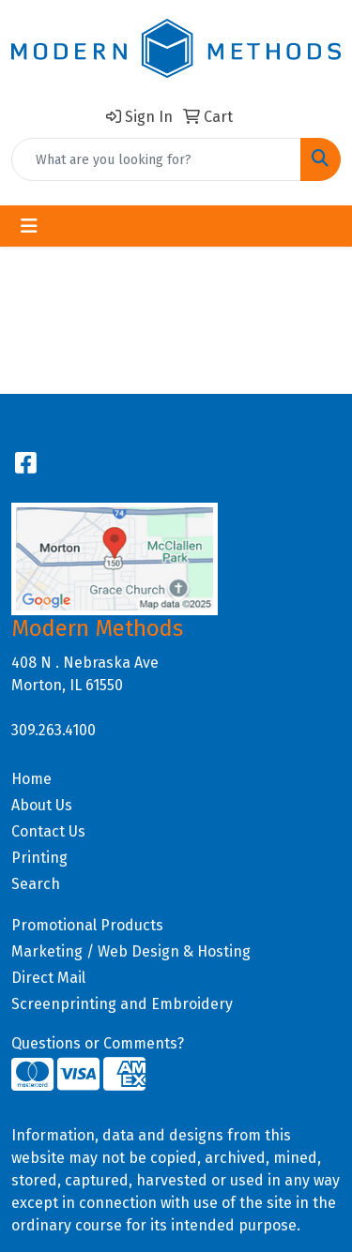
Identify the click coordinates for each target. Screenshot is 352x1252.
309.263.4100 (53, 730)
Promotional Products (87, 925)
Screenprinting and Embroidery (122, 1004)
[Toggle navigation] (29, 226)
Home (31, 779)
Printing (39, 858)
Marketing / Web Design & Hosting (131, 951)
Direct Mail (48, 978)
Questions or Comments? (97, 1043)
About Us (41, 805)
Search (35, 884)
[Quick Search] (156, 159)
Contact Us (48, 831)
